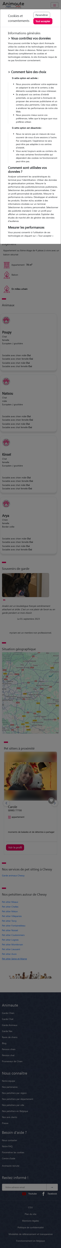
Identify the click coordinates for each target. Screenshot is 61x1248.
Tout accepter (42, 21)
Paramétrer (41, 15)
